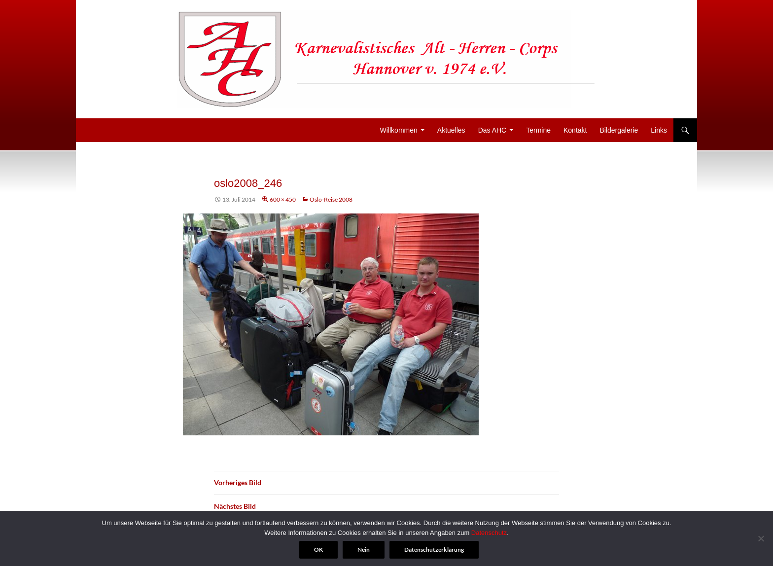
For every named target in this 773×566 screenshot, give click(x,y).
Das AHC (492, 130)
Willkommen (399, 130)
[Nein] (761, 538)
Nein (363, 549)
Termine (538, 130)
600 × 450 (283, 199)
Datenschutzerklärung (434, 549)
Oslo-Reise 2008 (331, 199)
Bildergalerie (618, 130)
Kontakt (575, 130)
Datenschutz (489, 532)
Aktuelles (451, 130)
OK (318, 549)
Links (659, 130)
